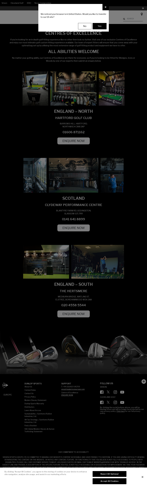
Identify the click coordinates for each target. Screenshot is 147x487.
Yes (99, 26)
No (84, 26)
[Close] (105, 7)
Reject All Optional (109, 474)
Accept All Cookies (109, 481)
